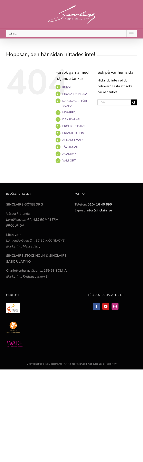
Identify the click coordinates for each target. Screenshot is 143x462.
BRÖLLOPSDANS (73, 126)
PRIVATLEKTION (73, 133)
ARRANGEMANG (73, 140)
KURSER (67, 87)
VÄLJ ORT (69, 161)
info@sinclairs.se (99, 210)
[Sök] (134, 102)
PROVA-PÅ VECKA (74, 94)
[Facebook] (96, 306)
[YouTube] (105, 306)
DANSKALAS (71, 119)
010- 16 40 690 (100, 204)
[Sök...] (114, 102)
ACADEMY (69, 154)
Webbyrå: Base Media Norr (101, 363)
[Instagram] (115, 306)
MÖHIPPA (69, 112)
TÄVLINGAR (70, 147)
